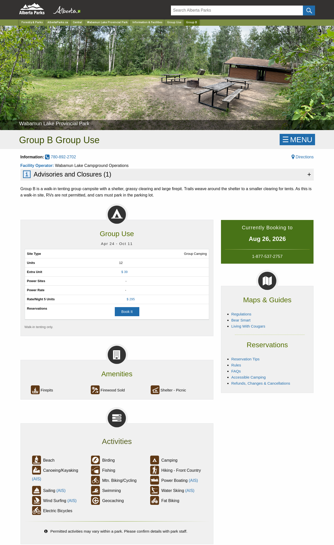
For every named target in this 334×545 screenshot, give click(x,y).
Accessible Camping (248, 377)
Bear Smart (241, 320)
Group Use (174, 22)
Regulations (241, 314)
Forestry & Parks (32, 22)
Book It (127, 312)
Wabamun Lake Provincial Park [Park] (107, 22)
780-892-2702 (60, 157)
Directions (303, 157)
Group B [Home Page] (191, 22)
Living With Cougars (248, 326)
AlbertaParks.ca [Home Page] (58, 22)
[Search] (237, 10)
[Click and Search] (309, 10)
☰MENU (297, 139)
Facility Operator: (37, 165)
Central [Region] (77, 22)
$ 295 (131, 299)
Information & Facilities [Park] (147, 22)
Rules (236, 365)
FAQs (236, 371)
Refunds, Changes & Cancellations (260, 383)
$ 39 (124, 272)
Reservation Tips (245, 359)
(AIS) (36, 479)
